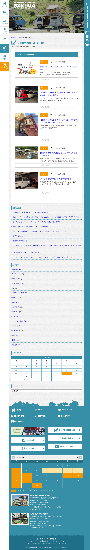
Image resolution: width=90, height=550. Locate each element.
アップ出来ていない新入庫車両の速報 (55, 179)
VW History (17, 422)
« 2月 (26, 379)
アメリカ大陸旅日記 (19, 321)
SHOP (39, 410)
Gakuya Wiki (17, 269)
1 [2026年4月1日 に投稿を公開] (36, 364)
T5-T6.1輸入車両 (18, 283)
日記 (13, 340)
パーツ (14, 335)
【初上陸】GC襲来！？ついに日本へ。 (27, 252)
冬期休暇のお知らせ (20, 241)
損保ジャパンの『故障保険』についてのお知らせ (30, 226)
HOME (16, 410)
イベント (15, 326)
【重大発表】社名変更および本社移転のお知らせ (30, 212)
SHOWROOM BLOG (64, 430)
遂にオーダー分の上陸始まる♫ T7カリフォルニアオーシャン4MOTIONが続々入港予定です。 (46, 217)
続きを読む (46, 79)
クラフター (16, 330)
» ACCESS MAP (36, 509)
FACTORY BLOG (64, 446)
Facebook (28, 440)
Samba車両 (16, 279)
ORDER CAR (17, 416)
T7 (13, 288)
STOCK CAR (65, 410)
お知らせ (15, 316)
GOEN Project (17, 274)
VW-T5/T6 (16, 307)
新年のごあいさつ (19, 236)
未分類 (14, 345)
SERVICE (40, 416)
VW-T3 (14, 297)
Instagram (28, 448)
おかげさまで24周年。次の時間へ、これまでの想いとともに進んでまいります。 (42, 231)
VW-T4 (14, 302)
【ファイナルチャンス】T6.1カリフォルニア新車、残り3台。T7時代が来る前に (42, 257)
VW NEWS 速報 (18, 293)
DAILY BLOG (65, 438)
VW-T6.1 (15, 312)
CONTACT (63, 416)
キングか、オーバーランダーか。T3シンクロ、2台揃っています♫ (36, 222)
